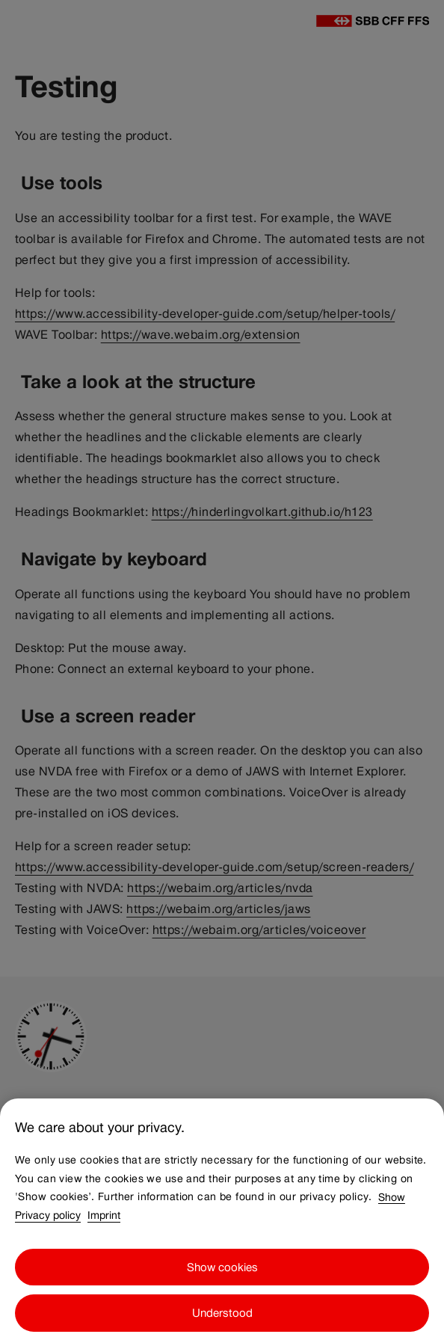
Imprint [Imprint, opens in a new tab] (103, 1222)
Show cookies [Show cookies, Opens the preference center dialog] (222, 1273)
